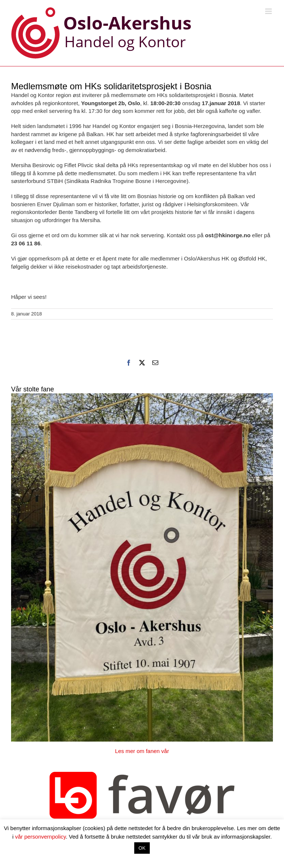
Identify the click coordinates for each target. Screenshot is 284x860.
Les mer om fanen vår (142, 751)
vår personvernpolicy (40, 836)
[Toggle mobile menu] (269, 11)
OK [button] (142, 848)
